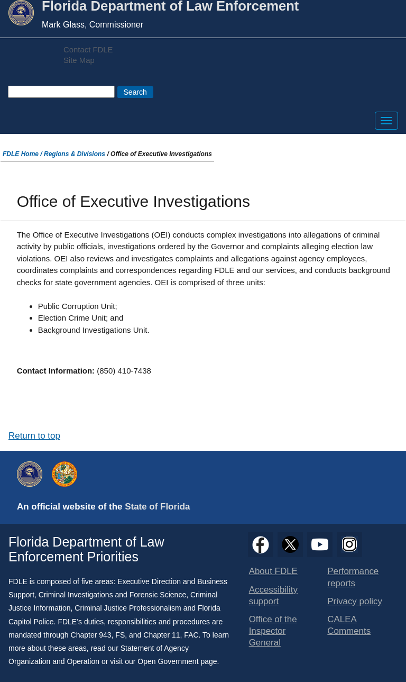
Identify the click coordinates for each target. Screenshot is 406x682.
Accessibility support (273, 595)
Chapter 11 (161, 635)
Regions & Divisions (74, 154)
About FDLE (273, 571)
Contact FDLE (88, 50)
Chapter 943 (91, 635)
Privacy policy (354, 601)
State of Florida (157, 507)
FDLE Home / (23, 154)
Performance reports (353, 577)
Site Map (79, 60)
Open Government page (177, 661)
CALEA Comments (349, 625)
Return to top (34, 436)
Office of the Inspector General (273, 631)
